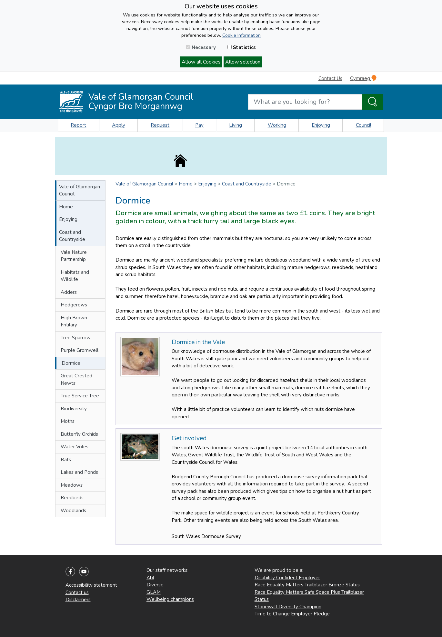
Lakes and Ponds (79, 472)
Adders (69, 292)
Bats (66, 459)
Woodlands (73, 510)
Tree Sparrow (76, 337)
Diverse (155, 585)
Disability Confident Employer (287, 577)
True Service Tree (80, 396)
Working (277, 125)
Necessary (201, 47)
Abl (150, 577)
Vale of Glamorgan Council (79, 190)
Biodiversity (74, 408)
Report (78, 125)
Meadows (72, 485)
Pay (199, 125)
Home (66, 207)
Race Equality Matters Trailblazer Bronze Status (307, 585)
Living (235, 125)
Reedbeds (72, 497)
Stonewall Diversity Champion (288, 606)
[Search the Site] (372, 102)
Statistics (241, 47)
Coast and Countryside (72, 236)
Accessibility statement (91, 585)
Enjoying (321, 125)
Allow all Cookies (201, 61)
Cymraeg (363, 78)
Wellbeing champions (170, 599)
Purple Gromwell (79, 350)
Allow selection (242, 61)
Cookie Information (241, 35)
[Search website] (305, 102)
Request (160, 125)
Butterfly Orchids (79, 434)
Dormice (71, 363)
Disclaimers (78, 599)
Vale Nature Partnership (74, 256)
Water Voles (74, 446)
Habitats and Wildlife (75, 276)
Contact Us (330, 78)
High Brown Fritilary (74, 321)
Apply (118, 125)
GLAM (153, 592)
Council (363, 125)
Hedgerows (74, 305)
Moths (68, 421)
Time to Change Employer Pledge (292, 614)
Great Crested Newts (76, 379)
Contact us (77, 592)
